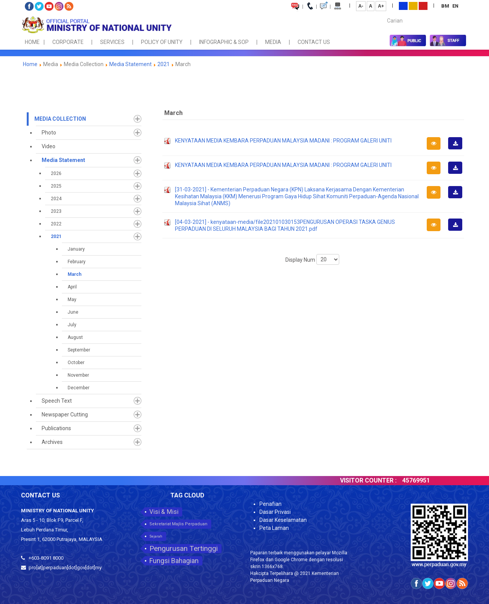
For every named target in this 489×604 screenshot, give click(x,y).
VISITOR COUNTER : (376, 480)
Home (30, 64)
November (78, 375)
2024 (56, 198)
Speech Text (57, 401)
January (76, 249)
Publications (56, 428)
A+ (381, 6)
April (72, 287)
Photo (49, 133)
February (77, 261)
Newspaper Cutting (65, 414)
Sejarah (155, 536)
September (79, 350)
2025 (56, 186)
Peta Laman (274, 528)
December (78, 387)
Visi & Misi (163, 511)
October (76, 362)
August (75, 337)
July (72, 324)
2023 (56, 211)
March (74, 274)
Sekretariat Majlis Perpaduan (178, 523)
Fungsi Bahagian (174, 561)
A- (360, 6)
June (73, 312)
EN (455, 6)
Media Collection (60, 119)
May (72, 299)
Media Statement (130, 64)
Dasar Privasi (275, 512)
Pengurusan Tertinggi (183, 548)
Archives (52, 442)
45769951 (424, 480)
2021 (163, 64)
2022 (56, 224)
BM (445, 6)
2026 (56, 173)
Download (457, 173)
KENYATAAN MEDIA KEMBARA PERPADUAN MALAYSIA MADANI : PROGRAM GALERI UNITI (283, 141)
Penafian (270, 504)
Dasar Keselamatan (283, 520)
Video (48, 146)
